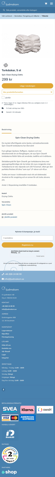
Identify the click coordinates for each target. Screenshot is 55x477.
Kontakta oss (6, 348)
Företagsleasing (8, 337)
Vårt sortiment (7, 16)
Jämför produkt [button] (9, 217)
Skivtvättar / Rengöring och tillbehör (26, 16)
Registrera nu (27, 245)
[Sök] (27, 10)
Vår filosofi (6, 351)
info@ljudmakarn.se (14, 279)
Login (4, 355)
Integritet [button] (5, 358)
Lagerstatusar (7, 331)
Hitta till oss (6, 345)
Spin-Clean (6, 205)
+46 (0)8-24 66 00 (13, 274)
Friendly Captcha (40, 256)
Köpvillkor (5, 334)
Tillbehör (45, 16)
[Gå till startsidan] (10, 3)
